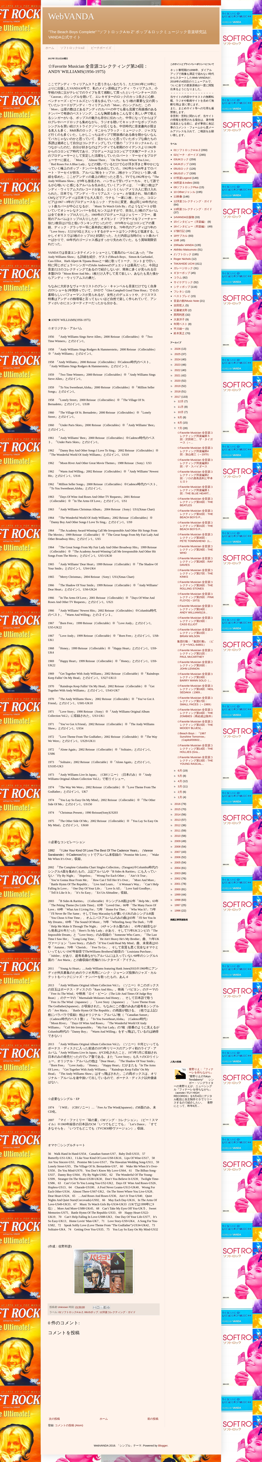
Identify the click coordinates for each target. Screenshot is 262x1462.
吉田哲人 (179, 305)
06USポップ (91, 1312)
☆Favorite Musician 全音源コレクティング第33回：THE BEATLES (195, 502)
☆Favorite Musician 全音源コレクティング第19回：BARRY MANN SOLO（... (195, 677)
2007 (177, 851)
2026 (177, 348)
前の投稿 (152, 1418)
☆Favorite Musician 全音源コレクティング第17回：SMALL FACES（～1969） (195, 701)
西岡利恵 (179, 314)
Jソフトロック (183, 254)
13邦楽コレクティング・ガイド (193, 209)
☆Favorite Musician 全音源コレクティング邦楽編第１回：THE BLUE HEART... (195, 490)
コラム (178, 277)
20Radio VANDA (184, 245)
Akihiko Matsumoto (185, 249)
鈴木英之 (179, 333)
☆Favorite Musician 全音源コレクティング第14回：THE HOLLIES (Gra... (195, 748)
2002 (177, 878)
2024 (177, 359)
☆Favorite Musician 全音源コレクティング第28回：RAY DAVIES (195, 561)
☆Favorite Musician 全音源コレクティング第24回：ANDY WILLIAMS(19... (195, 609)
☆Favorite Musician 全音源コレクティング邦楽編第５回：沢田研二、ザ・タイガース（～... (195, 437)
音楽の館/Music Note (186, 300)
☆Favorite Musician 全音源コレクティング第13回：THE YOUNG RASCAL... (195, 760)
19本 (177, 240)
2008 (177, 846)
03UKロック (181, 159)
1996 (177, 910)
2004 (177, 867)
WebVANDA (71, 16)
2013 (177, 819)
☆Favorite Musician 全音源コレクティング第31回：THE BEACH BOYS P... (195, 526)
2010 (177, 835)
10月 (181, 412)
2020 (177, 380)
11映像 (178, 196)
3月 (180, 786)
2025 (177, 354)
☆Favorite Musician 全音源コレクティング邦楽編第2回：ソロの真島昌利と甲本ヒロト (195, 476)
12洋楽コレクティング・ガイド (118, 1312)
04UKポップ (181, 164)
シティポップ (182, 286)
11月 (181, 406)
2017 (177, 396)
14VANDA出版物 (184, 217)
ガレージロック (183, 268)
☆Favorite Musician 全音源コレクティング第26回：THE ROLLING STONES (195, 585)
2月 (180, 791)
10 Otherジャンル (184, 191)
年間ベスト (180, 323)
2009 (177, 841)
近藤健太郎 (180, 310)
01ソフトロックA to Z (71, 1312)
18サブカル (181, 235)
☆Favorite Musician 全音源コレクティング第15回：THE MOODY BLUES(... (195, 725)
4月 (180, 781)
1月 (180, 797)
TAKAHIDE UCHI (184, 263)
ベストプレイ (182, 296)
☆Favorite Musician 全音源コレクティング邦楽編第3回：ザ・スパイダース (195, 463)
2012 (177, 825)
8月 (180, 422)
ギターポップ (182, 272)
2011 (177, 830)
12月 (181, 401)
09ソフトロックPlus (186, 187)
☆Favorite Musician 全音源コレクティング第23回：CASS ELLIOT (195, 621)
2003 (177, 873)
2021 (177, 375)
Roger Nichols (182, 258)
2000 (177, 889)
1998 (177, 899)
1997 (177, 905)
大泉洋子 (179, 319)
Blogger (162, 1445)
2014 (177, 814)
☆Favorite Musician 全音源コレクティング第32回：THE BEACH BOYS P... (195, 514)
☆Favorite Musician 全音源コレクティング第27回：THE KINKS (195, 573)
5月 (180, 775)
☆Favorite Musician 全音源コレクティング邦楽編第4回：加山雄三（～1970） (195, 451)
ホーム (49, 47)
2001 (177, 883)
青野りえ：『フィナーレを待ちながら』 (201, 1071)
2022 (177, 370)
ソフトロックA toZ (72, 47)
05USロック (181, 168)
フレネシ (179, 291)
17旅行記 (179, 230)
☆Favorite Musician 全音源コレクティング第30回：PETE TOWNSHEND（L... (195, 537)
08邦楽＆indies (183, 182)
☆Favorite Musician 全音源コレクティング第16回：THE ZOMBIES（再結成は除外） (195, 713)
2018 (177, 391)
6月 (180, 770)
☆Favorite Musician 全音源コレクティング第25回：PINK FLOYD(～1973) (195, 597)
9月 (180, 417)
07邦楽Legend (182, 177)
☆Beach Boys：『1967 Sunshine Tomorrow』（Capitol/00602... (192, 736)
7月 (180, 428)
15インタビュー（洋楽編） (190, 221)
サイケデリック (183, 282)
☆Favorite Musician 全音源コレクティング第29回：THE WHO (195, 549)
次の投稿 (54, 1418)
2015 (177, 809)
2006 (177, 857)
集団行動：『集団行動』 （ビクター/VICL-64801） (195, 643)
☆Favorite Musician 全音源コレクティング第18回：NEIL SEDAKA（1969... (195, 689)
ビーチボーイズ (101, 47)
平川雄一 (179, 328)
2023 (177, 364)
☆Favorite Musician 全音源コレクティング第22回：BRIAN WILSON (195, 633)
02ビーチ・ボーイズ (186, 154)
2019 (177, 385)
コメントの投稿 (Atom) (69, 1425)
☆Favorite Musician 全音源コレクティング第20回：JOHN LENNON (195, 665)
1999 (177, 894)
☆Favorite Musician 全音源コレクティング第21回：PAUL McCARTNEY (195, 653)
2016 (177, 803)
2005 (177, 862)
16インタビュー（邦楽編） (190, 226)
